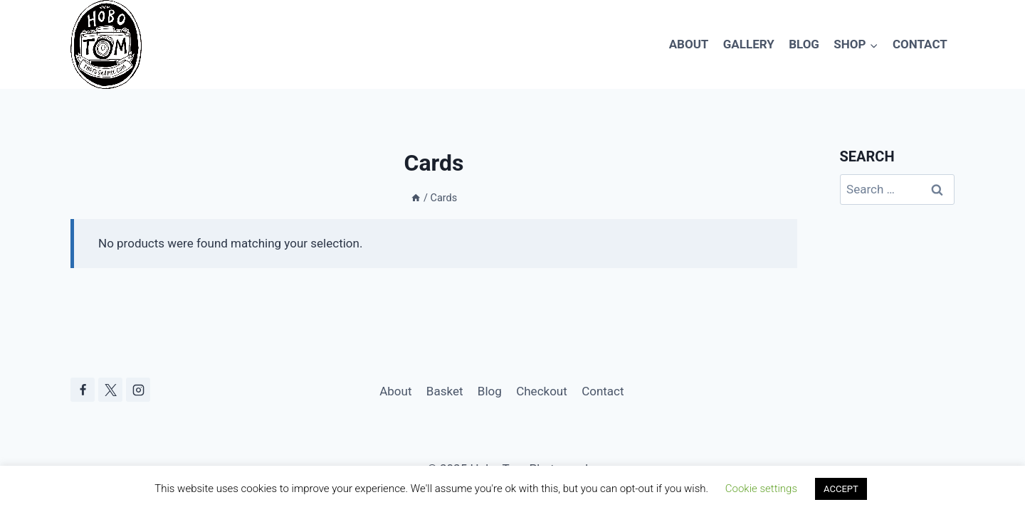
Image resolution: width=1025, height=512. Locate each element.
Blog (804, 44)
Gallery (748, 44)
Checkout (541, 391)
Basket (444, 391)
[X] (110, 390)
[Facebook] (82, 390)
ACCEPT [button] (841, 489)
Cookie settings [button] (761, 488)
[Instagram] (138, 390)
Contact (920, 44)
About (689, 44)
